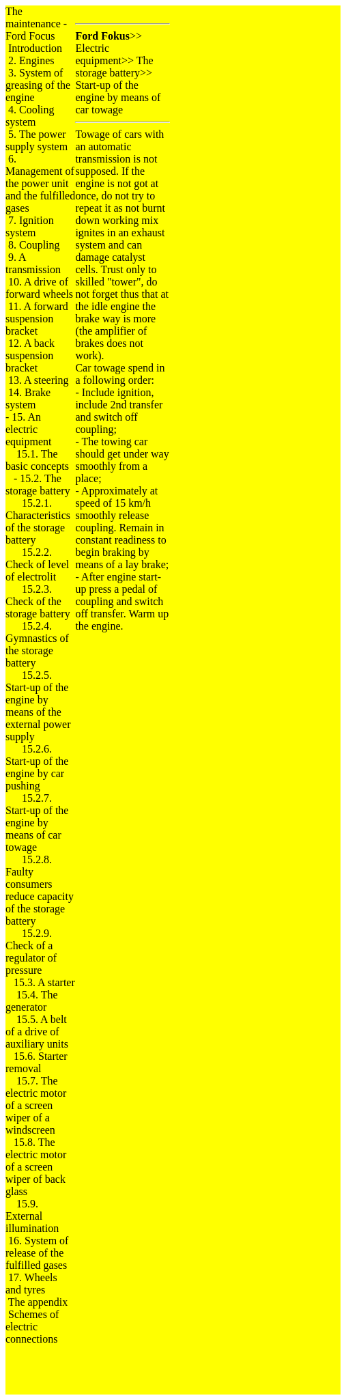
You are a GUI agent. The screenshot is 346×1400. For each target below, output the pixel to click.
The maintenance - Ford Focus (36, 23)
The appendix (38, 1302)
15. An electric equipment (28, 429)
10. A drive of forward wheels (39, 288)
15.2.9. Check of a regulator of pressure (31, 951)
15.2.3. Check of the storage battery (37, 601)
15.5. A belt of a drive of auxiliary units (36, 1031)
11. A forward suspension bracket (36, 318)
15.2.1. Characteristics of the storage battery (37, 521)
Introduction (35, 48)
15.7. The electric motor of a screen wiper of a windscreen (35, 1105)
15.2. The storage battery (37, 484)
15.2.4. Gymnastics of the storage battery (37, 644)
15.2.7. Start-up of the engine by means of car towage (36, 822)
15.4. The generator (31, 1001)
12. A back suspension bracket (30, 355)
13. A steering (38, 380)
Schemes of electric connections (32, 1326)
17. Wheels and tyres (31, 1284)
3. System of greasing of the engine (37, 85)
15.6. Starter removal (36, 1062)
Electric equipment (98, 54)
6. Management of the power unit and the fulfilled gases (40, 183)
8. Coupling (34, 245)
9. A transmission (33, 263)
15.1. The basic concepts (37, 460)
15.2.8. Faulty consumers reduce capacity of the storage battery (39, 890)
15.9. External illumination (32, 1216)
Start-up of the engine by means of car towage (117, 97)
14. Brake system (28, 398)
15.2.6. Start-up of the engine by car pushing (36, 767)
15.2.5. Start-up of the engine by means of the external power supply (38, 705)
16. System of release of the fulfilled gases (36, 1253)
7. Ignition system (29, 226)
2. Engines (31, 60)
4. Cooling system (30, 116)
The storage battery (114, 67)
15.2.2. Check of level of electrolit (37, 564)
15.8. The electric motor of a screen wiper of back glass (35, 1166)
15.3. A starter (44, 982)
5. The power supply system (36, 140)
